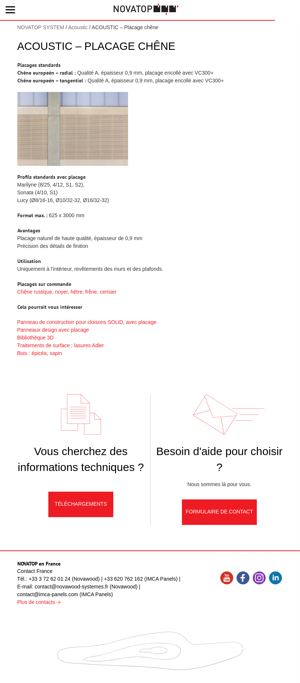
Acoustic (78, 27)
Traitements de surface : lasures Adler (60, 345)
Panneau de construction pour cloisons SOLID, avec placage (86, 322)
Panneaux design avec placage (53, 330)
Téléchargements (80, 506)
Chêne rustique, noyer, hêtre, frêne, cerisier (67, 292)
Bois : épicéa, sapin (39, 353)
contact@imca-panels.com (47, 595)
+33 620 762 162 (123, 579)
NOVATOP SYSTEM (40, 27)
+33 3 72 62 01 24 (49, 579)
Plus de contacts (39, 602)
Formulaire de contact (219, 514)
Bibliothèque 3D (35, 338)
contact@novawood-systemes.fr (71, 587)
